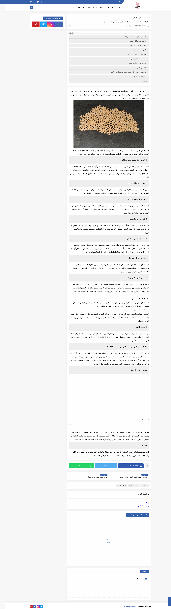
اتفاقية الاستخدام (111, 2)
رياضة (96, 7)
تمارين (90, 7)
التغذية (108, 7)
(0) (66, 25)
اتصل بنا (92, 2)
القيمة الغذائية (132, 18)
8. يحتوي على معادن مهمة (133, 63)
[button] (126, 465)
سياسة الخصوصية (101, 2)
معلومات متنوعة (76, 7)
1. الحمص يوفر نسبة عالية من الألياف (130, 36)
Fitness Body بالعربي (138, 506)
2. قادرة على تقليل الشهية (133, 41)
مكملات (101, 7)
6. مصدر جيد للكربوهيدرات (133, 59)
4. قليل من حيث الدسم (134, 50)
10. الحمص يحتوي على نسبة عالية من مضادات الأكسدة (124, 72)
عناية (84, 7)
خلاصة (140, 81)
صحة (113, 7)
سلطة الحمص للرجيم (135, 76)
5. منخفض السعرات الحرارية (133, 54)
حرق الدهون (116, 485)
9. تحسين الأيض (137, 68)
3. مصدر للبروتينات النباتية (134, 45)
